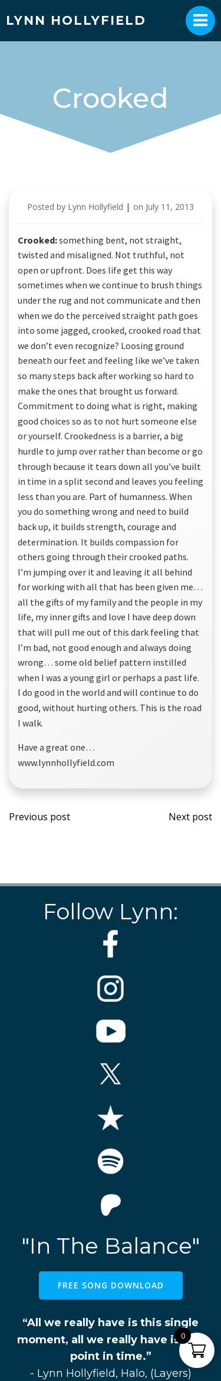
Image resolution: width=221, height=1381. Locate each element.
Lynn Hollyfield (95, 206)
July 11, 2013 (170, 206)
